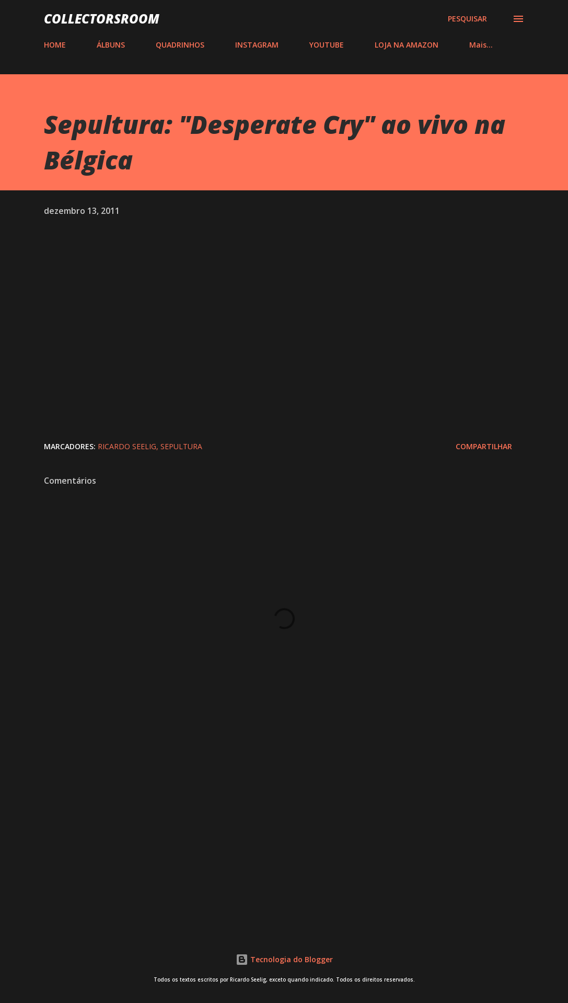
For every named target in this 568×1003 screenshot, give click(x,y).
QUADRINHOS (180, 45)
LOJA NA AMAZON (406, 45)
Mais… (481, 45)
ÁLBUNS (111, 45)
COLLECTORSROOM (101, 18)
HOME (55, 45)
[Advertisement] (284, 835)
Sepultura (181, 446)
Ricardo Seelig (127, 446)
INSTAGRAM (257, 45)
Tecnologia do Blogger (284, 959)
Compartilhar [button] (484, 446)
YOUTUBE (326, 45)
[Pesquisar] (467, 19)
